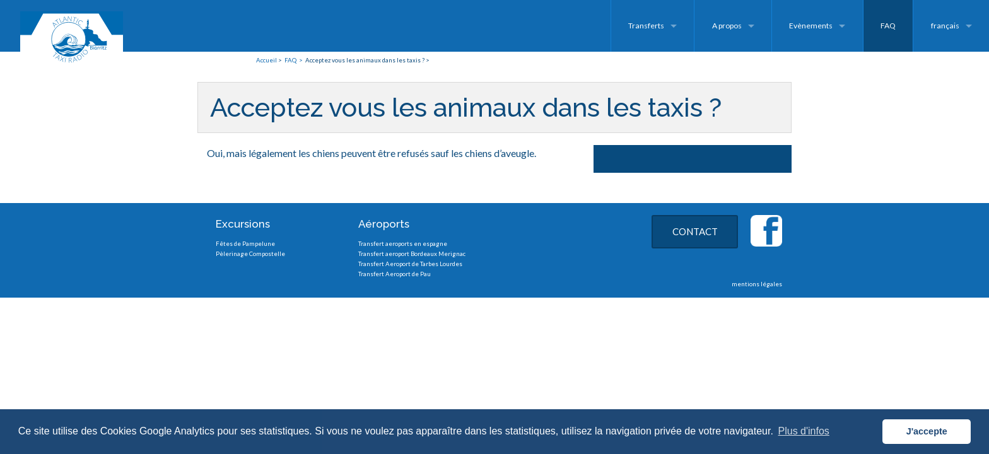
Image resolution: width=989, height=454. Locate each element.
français (945, 25)
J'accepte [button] (926, 431)
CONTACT (695, 231)
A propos (727, 25)
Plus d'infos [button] (803, 431)
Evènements (811, 25)
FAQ (888, 25)
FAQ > (294, 60)
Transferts (646, 25)
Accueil (266, 60)
